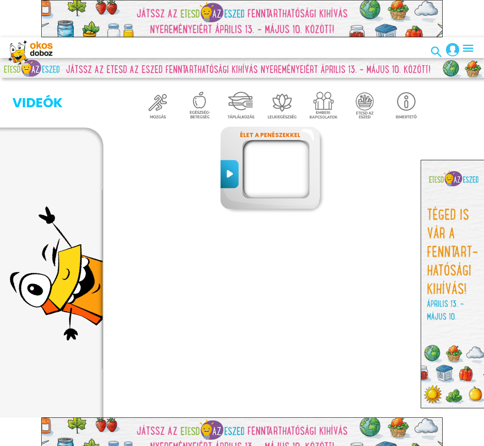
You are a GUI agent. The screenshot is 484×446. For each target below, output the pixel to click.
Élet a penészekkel (270, 135)
